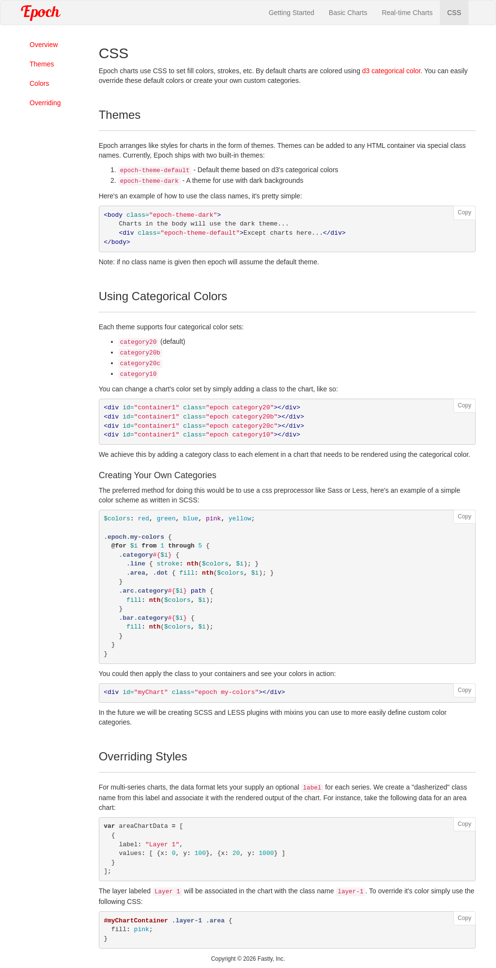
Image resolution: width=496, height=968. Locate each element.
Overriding (45, 103)
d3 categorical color (391, 71)
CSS (454, 12)
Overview (44, 44)
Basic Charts (348, 12)
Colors (39, 83)
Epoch (39, 12)
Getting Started (291, 12)
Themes (42, 64)
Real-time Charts (407, 12)
